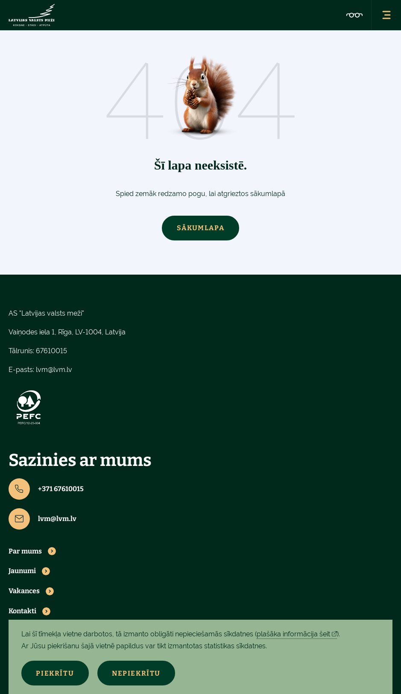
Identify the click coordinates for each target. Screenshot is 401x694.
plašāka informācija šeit (293, 634)
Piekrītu (55, 673)
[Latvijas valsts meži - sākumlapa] (32, 15)
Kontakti (22, 611)
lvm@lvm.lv (54, 370)
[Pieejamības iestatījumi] (354, 15)
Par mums (25, 551)
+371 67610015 (46, 489)
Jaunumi (22, 571)
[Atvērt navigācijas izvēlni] (386, 15)
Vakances (24, 591)
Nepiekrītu (137, 673)
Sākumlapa (200, 228)
